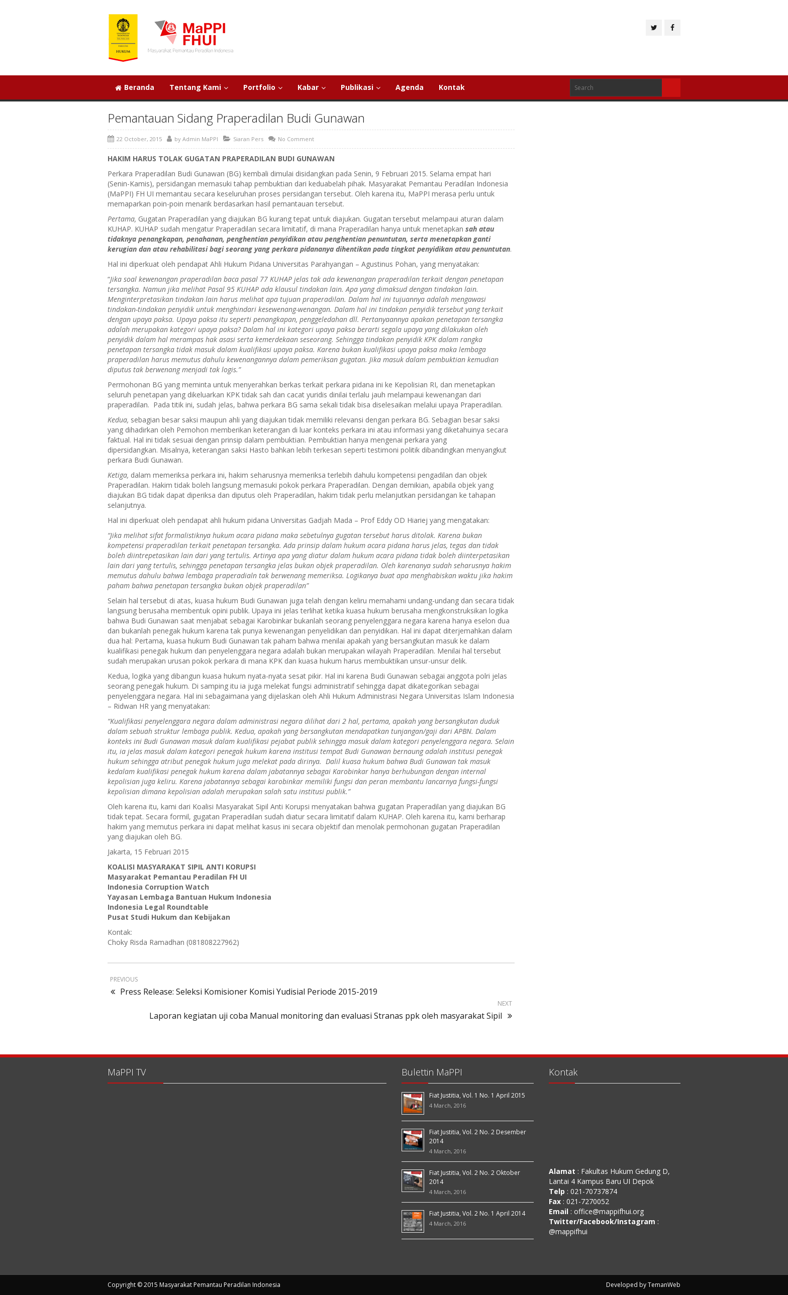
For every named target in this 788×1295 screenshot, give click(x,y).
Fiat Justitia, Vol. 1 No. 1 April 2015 (477, 1095)
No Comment (296, 139)
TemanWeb (664, 1284)
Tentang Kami (198, 87)
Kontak (452, 87)
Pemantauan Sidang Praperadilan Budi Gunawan (236, 118)
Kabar (312, 87)
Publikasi (360, 87)
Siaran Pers (248, 139)
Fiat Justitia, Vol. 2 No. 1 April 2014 (477, 1213)
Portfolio (262, 87)
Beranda (134, 87)
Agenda (410, 87)
